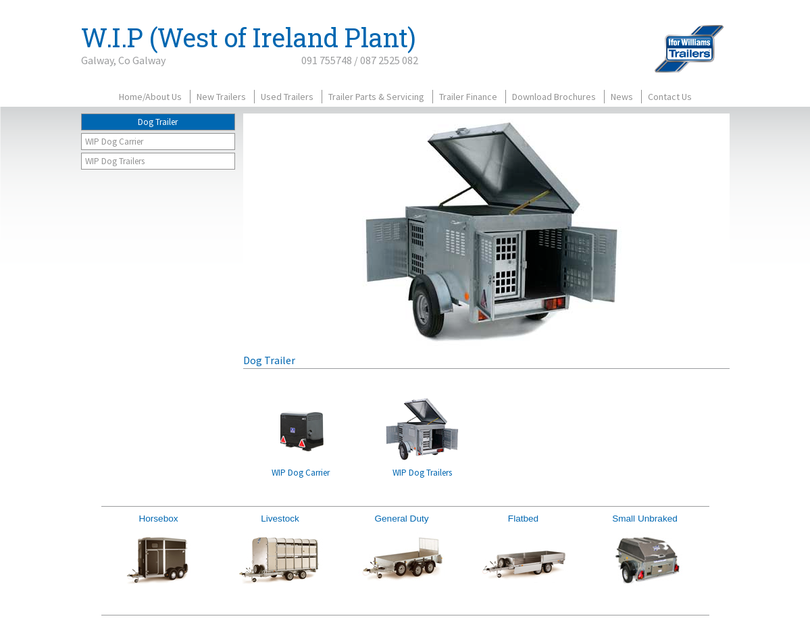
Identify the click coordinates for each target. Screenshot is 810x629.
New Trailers (221, 97)
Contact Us (670, 97)
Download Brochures (554, 97)
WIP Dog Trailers (115, 161)
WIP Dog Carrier (114, 141)
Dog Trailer (158, 122)
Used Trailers (287, 97)
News (622, 97)
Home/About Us (150, 97)
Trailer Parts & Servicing (376, 97)
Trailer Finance (468, 97)
